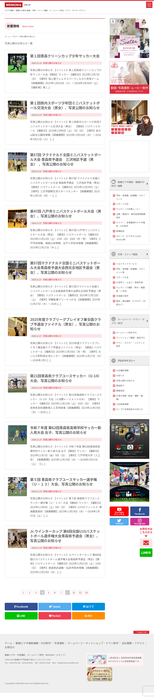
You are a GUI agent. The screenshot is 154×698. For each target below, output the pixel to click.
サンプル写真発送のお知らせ (129, 409)
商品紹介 (120, 385)
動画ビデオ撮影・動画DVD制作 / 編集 (127, 183)
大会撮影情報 (122, 370)
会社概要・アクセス (133, 643)
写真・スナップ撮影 (124, 254)
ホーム (8, 643)
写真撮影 (59, 643)
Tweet (54, 606)
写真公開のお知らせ (125, 380)
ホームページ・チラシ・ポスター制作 (127, 321)
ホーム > (8, 36)
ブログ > (15, 36)
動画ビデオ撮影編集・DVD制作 (33, 643)
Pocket (55, 616)
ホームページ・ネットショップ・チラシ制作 (93, 643)
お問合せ (10, 647)
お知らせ (120, 375)
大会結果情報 (122, 404)
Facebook (21, 606)
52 (80, 592)
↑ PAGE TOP (141, 632)
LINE (21, 616)
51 (73, 592)
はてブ (88, 606)
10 (123, 132)
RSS (88, 616)
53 (86, 592)
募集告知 (120, 390)
